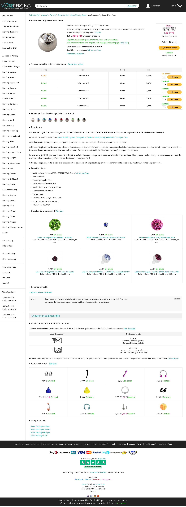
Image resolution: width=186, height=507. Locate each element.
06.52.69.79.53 (98, 484)
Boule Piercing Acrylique (39, 426)
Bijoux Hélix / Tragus (11, 66)
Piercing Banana (9, 88)
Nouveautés (7, 16)
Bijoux (5, 232)
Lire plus (98, 32)
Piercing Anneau (9, 72)
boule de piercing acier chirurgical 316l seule (75, 137)
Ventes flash (7, 42)
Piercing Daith (8, 120)
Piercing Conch (8, 115)
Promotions (18, 444)
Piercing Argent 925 (10, 82)
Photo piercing (8, 254)
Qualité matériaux (166, 444)
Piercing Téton (8, 211)
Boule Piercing (8, 61)
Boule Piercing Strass (38, 435)
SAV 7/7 (85, 484)
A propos (6, 272)
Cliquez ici (65, 503)
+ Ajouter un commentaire (40, 292)
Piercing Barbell (9, 93)
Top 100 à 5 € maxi (10, 26)
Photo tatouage (9, 259)
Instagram (106, 479)
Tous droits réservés (98, 472)
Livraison (6, 278)
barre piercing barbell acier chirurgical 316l (111, 137)
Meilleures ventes (9, 21)
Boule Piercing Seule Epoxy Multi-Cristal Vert (54, 237)
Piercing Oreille (8, 184)
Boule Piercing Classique (40, 432)
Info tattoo (7, 246)
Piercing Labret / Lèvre (11, 152)
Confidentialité (150, 444)
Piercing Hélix (8, 141)
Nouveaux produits (32, 444)
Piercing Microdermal (11, 163)
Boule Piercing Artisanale (40, 429)
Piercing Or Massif (10, 179)
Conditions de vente (118, 444)
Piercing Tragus (9, 222)
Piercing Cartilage (9, 104)
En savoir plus (173, 358)
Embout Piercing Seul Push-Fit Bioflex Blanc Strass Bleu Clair (106, 271)
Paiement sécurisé (101, 444)
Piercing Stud (8, 206)
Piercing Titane (8, 216)
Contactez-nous (9, 267)
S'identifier (155, 6)
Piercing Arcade (8, 77)
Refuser (110, 503)
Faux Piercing (8, 125)
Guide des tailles (75, 64)
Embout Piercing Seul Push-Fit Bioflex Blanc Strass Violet (157, 271)
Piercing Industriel (10, 147)
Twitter (88, 479)
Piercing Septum (9, 195)
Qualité (5, 283)
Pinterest (96, 479)
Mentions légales (135, 444)
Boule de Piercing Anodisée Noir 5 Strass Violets (55, 271)
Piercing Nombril (9, 173)
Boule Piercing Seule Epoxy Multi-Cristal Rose (157, 237)
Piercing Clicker (8, 109)
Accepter (121, 503)
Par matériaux (8, 37)
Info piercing (7, 240)
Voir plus (59, 211)
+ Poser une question (75, 53)
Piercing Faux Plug (10, 131)
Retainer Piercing (9, 190)
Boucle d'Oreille (8, 99)
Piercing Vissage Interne (12, 227)
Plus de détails (129, 328)
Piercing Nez (7, 168)
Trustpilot (101, 458)
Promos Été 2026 (9, 48)
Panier (173, 6)
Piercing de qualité (10, 32)
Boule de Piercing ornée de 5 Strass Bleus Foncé (106, 237)
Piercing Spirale (8, 200)
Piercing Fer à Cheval (11, 136)
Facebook (79, 479)
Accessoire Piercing (10, 56)
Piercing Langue (9, 157)
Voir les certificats (94, 50)
